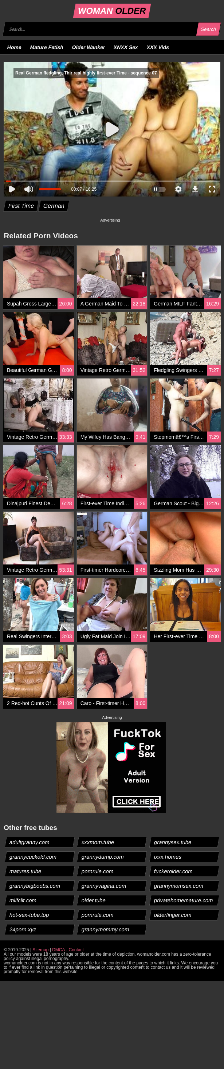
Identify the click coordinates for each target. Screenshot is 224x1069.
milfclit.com (23, 900)
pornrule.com (97, 871)
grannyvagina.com (104, 886)
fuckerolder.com (173, 871)
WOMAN (112, 11)
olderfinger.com (172, 915)
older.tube (93, 900)
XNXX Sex (126, 47)
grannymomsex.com (178, 886)
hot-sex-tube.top (29, 915)
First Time (21, 206)
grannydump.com (103, 857)
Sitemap (40, 949)
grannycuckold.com (33, 857)
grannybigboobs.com (35, 886)
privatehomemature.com (183, 900)
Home (14, 47)
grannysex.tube (172, 842)
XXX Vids (158, 47)
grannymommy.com (105, 929)
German (54, 206)
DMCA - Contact (68, 949)
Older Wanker (88, 47)
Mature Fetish (47, 47)
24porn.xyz (23, 929)
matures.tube (25, 871)
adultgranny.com (29, 842)
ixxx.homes (167, 857)
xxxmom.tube (98, 842)
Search (208, 29)
